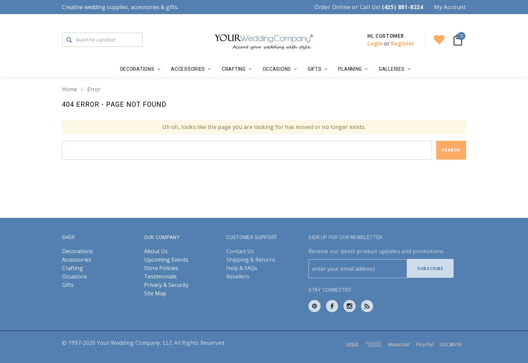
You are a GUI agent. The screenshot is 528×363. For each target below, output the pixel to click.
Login (375, 43)
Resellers (237, 276)
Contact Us (240, 251)
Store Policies (161, 268)
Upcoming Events (166, 259)
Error (94, 89)
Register (402, 43)
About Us (156, 251)
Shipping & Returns (250, 259)
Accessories (76, 259)
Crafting (72, 268)
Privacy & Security (166, 285)
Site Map (155, 293)
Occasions (74, 276)
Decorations (77, 251)
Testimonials (160, 276)
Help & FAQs (241, 268)
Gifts (68, 285)
